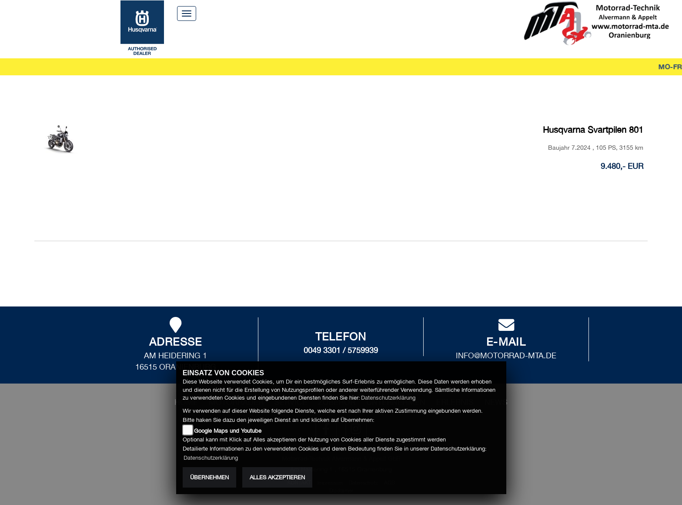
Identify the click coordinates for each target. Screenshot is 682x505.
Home (296, 13)
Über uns (336, 13)
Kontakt (381, 13)
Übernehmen (209, 477)
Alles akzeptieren (277, 477)
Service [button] (272, 39)
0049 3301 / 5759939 (341, 346)
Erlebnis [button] (427, 39)
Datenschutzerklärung (388, 397)
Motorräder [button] (221, 39)
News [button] (465, 39)
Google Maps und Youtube (227, 431)
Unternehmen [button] (371, 39)
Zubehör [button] (315, 39)
